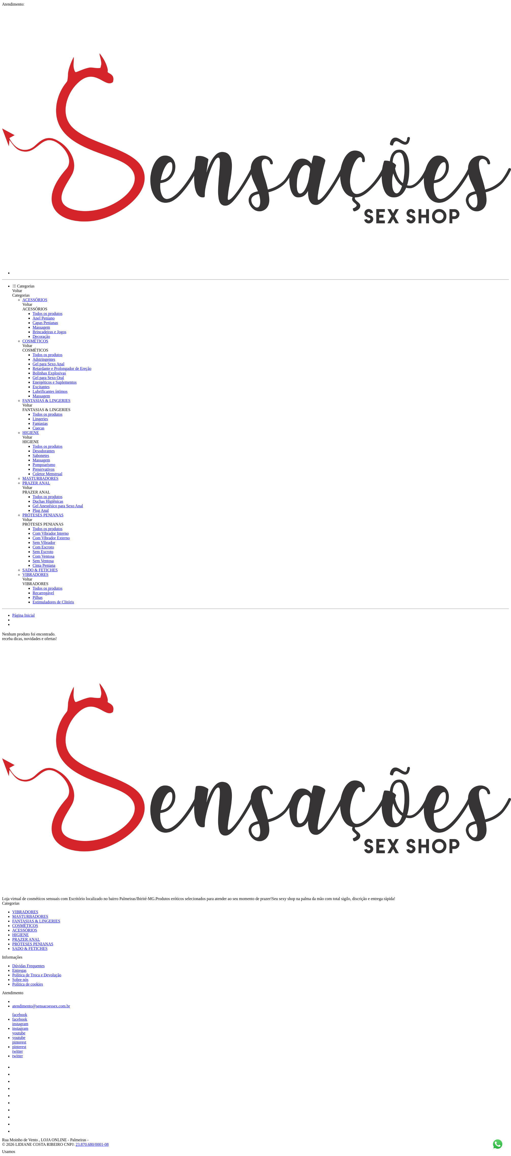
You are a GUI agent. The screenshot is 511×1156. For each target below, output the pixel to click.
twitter (17, 1051)
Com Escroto (43, 547)
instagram (20, 1024)
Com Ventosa (43, 556)
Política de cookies (27, 984)
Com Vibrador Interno (51, 533)
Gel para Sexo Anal (48, 364)
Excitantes (41, 387)
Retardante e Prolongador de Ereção (62, 368)
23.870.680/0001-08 (92, 1144)
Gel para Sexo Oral (48, 377)
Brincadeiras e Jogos (49, 332)
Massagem (41, 327)
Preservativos (43, 469)
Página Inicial (23, 615)
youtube (18, 1033)
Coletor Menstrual (47, 474)
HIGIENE (30, 432)
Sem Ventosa (43, 561)
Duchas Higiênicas (48, 501)
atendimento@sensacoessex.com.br (41, 1006)
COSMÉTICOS (35, 341)
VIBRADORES (35, 574)
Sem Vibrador (44, 542)
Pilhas (37, 597)
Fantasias (40, 423)
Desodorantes (44, 451)
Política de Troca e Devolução (36, 975)
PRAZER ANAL (36, 483)
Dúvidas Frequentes (28, 966)
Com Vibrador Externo (51, 538)
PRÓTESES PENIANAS (42, 515)
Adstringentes (44, 359)
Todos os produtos (47, 313)
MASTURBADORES (40, 478)
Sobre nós (20, 979)
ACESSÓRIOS (34, 300)
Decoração (41, 336)
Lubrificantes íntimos (50, 391)
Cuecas (38, 428)
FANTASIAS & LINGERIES (46, 400)
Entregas (19, 970)
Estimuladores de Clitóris (53, 602)
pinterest (19, 1042)
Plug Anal (41, 510)
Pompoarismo (44, 465)
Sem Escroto (43, 552)
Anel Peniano (44, 318)
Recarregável (43, 593)
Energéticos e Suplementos (55, 382)
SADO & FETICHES (40, 570)
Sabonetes (41, 455)
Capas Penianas (45, 323)
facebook (19, 1015)
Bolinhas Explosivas (49, 373)
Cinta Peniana (44, 565)
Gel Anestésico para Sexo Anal (58, 506)
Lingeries (40, 419)
